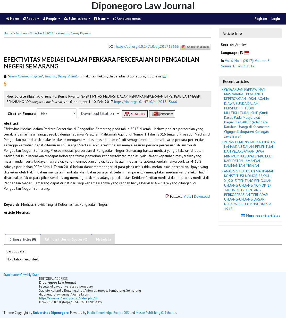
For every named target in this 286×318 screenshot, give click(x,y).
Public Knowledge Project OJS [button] (108, 313)
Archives (21, 33)
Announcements (127, 19)
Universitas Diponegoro (51, 313)
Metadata (103, 239)
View (187, 196)
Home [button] (8, 33)
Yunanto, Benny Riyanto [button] (74, 33)
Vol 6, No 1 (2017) (42, 33)
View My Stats (29, 275)
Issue (100, 19)
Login (275, 19)
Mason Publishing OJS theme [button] (156, 313)
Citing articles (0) (23, 239)
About (30, 19)
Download (202, 196)
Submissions (76, 19)
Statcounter (11, 275)
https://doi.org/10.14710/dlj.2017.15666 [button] (145, 101)
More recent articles (261, 215)
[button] (5, 83)
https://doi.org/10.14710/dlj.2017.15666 (147, 46)
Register (261, 19)
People (50, 19)
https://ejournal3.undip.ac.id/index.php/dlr (68, 298)
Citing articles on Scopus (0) (66, 239)
